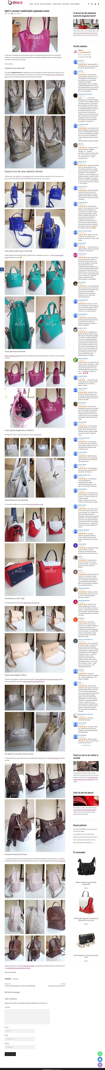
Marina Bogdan (82, 314)
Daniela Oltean (82, 489)
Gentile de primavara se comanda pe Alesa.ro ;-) (85, 837)
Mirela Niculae (82, 422)
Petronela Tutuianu (84, 588)
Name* (6, 1027)
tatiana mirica (82, 161)
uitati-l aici (62, 861)
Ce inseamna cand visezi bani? (56, 986)
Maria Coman (82, 505)
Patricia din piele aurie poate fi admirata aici (47, 679)
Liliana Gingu (82, 464)
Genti (31, 4)
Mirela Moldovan (83, 358)
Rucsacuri (66, 4)
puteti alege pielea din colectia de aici (33, 681)
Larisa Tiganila (82, 452)
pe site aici (27, 176)
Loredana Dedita (83, 124)
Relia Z (80, 556)
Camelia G (81, 618)
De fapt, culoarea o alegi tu (12, 356)
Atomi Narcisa (82, 254)
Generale (15, 979)
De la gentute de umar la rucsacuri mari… (84, 834)
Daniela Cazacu (82, 186)
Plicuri (36, 4)
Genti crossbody (46, 4)
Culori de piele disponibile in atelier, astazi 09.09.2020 (20, 986)
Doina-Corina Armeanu (85, 94)
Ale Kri (80, 570)
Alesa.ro (9, 13)
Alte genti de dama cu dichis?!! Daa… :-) (83, 842)
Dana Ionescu (82, 723)
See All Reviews (86, 745)
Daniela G (81, 670)
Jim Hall (80, 144)
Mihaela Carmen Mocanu (85, 714)
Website (7, 1043)
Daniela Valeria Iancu (84, 475)
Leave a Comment (17, 13)
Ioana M (80, 71)
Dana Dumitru (82, 402)
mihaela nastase (83, 300)
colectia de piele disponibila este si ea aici (18, 968)
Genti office (57, 4)
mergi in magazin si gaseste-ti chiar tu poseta (85, 33)
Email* (6, 1035)
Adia (79, 682)
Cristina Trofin (82, 328)
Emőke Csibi (82, 243)
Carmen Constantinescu (85, 639)
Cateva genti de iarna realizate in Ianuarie (84, 840)
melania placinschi (83, 438)
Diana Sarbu (82, 282)
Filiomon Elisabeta (83, 530)
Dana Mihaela (82, 735)
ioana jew (81, 60)
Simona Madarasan (84, 600)
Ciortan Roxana (82, 202)
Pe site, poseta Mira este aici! (35, 504)
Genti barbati (75, 4)
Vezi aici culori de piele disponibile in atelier (84, 810)
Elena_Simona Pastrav (85, 231)
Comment (7, 1007)
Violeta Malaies (82, 376)
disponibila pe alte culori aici (31, 603)
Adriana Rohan (82, 388)
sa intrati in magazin (28, 966)
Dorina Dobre (82, 544)
